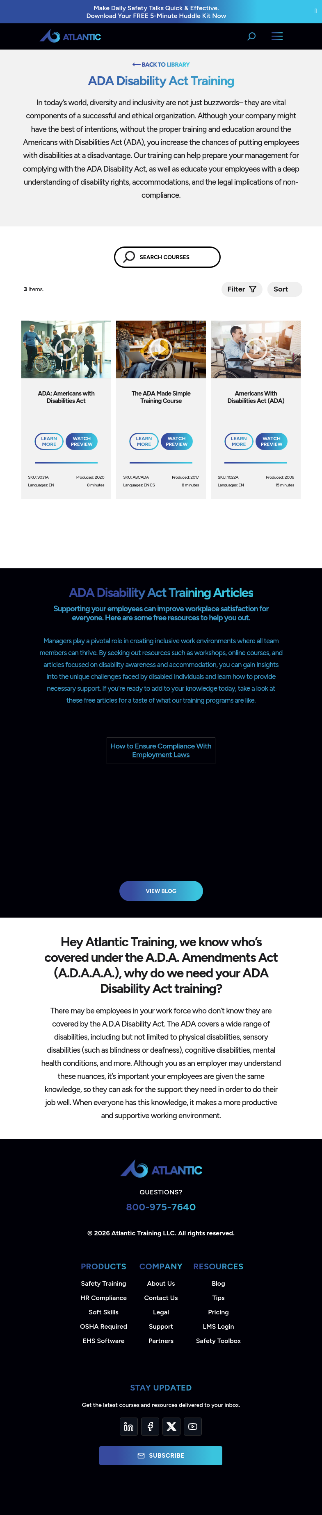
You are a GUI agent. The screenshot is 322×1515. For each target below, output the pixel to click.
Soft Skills (103, 1312)
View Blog (161, 891)
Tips (218, 1298)
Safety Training (103, 1283)
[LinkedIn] (129, 1427)
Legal (161, 1312)
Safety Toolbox (218, 1341)
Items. (34, 289)
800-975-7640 (161, 1207)
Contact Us (161, 1298)
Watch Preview (82, 441)
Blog (218, 1283)
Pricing (218, 1312)
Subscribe (160, 1455)
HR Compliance (103, 1298)
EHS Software (103, 1341)
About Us (161, 1283)
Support (161, 1326)
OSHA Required (103, 1326)
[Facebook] (150, 1427)
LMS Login (218, 1326)
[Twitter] (171, 1427)
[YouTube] (193, 1427)
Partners (161, 1341)
